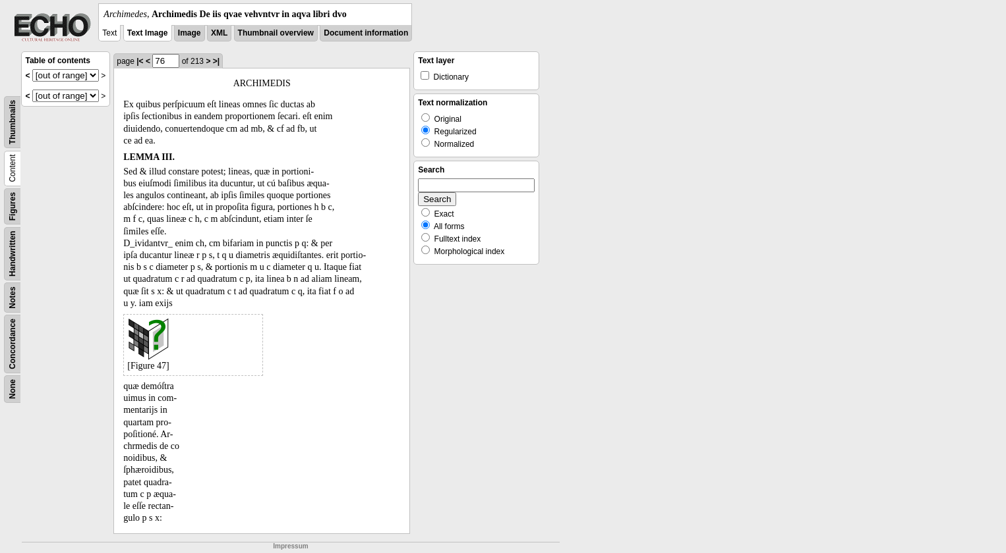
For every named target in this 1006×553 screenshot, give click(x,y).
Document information (366, 33)
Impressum (290, 546)
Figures (12, 206)
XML (219, 33)
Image (189, 33)
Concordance (12, 344)
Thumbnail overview (276, 33)
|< (139, 61)
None (12, 389)
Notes (12, 297)
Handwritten (12, 253)
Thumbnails (12, 122)
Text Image (147, 33)
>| (216, 61)
